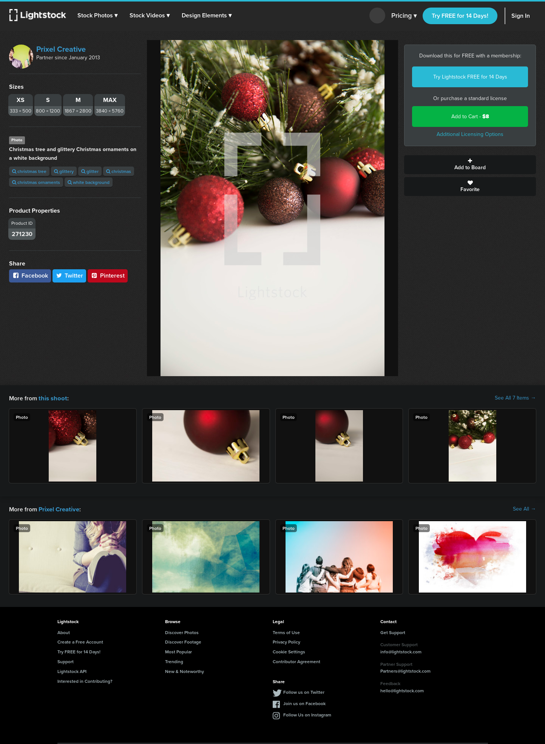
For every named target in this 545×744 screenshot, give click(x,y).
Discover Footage (183, 641)
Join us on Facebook (304, 702)
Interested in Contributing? (85, 680)
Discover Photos (182, 631)
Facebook (30, 275)
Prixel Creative (61, 49)
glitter (90, 171)
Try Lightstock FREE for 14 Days (470, 77)
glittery (64, 171)
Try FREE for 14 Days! (460, 15)
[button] (98, 15)
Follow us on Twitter (303, 691)
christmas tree (29, 171)
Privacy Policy (286, 641)
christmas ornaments (36, 182)
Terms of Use (286, 631)
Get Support (392, 631)
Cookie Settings (289, 651)
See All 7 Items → (515, 398)
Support (65, 661)
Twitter (69, 275)
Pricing (404, 16)
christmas (118, 171)
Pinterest (108, 275)
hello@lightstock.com (402, 690)
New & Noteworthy (184, 670)
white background (89, 182)
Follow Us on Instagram (307, 714)
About (63, 631)
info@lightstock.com (400, 651)
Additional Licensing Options (470, 134)
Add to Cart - (470, 116)
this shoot (52, 398)
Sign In (520, 15)
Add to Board (470, 164)
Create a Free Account (80, 641)
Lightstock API (71, 670)
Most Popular (178, 651)
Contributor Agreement (296, 661)
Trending (174, 661)
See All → (524, 508)
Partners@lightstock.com (405, 670)
